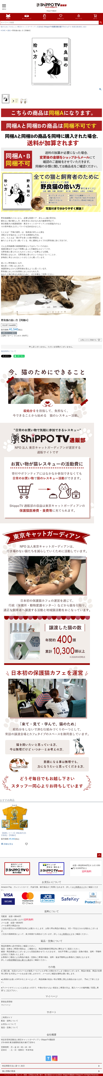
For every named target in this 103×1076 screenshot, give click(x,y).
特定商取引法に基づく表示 (20, 960)
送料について (51, 911)
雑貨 (44, 16)
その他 (51, 967)
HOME (3, 30)
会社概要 (51, 1034)
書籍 (9, 30)
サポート (51, 1012)
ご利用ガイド (79, 887)
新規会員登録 (6, 1002)
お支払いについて (51, 882)
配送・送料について (9, 1021)
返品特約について (8, 351)
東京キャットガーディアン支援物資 (31, 27)
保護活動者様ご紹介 (79, 27)
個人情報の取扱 (8, 1071)
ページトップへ (99, 855)
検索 (101, 22)
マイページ (78, 16)
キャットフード (26, 16)
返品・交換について (51, 941)
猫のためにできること (9, 27)
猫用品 (8, 16)
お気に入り (60, 16)
